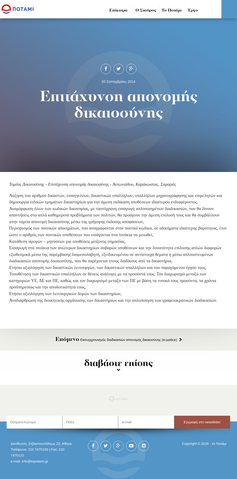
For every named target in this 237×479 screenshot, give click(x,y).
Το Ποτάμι (172, 10)
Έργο (193, 10)
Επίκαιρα (118, 10)
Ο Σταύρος (145, 10)
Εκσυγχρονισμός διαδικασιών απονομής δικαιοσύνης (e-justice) (116, 340)
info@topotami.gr (35, 461)
